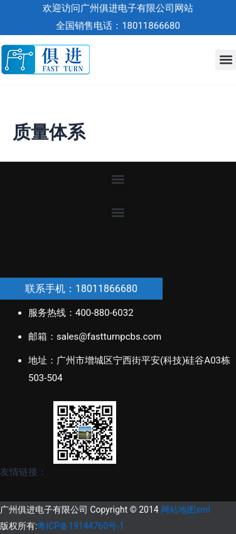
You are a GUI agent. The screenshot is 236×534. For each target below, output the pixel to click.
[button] (225, 60)
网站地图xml (185, 510)
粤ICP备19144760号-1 (80, 526)
